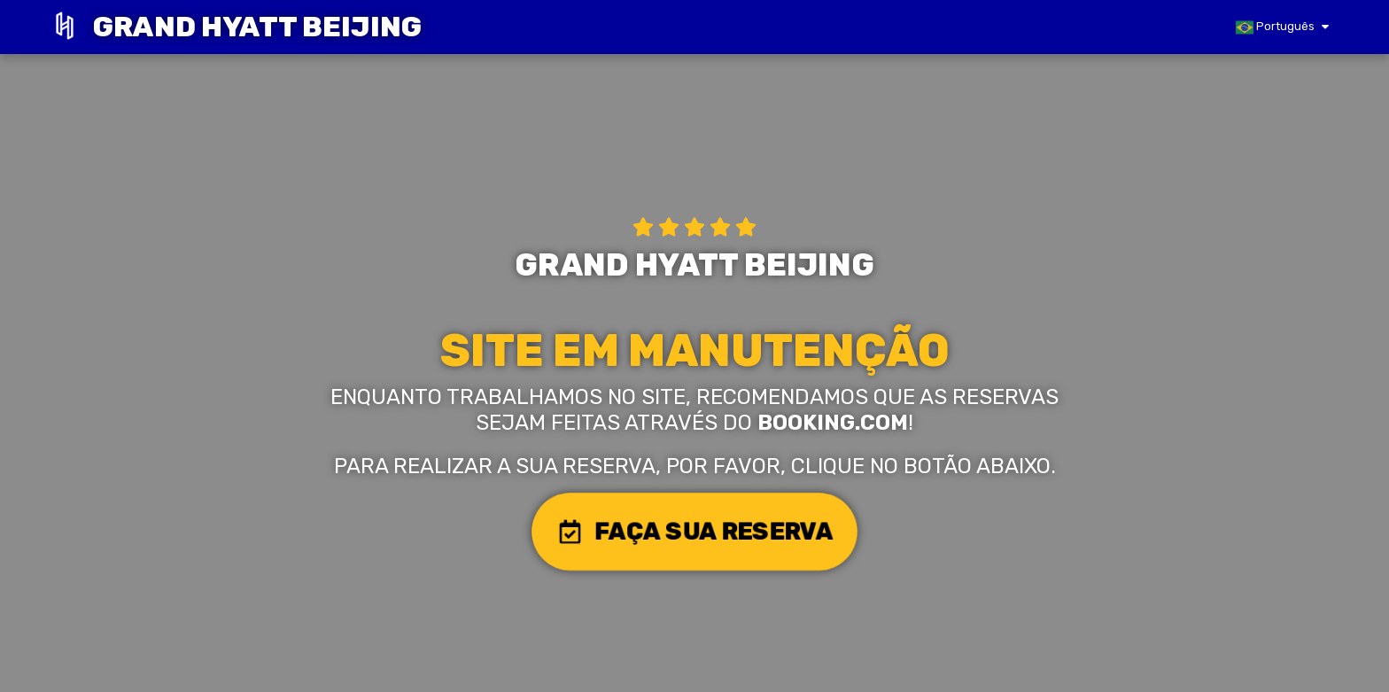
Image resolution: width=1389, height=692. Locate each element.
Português (1275, 27)
